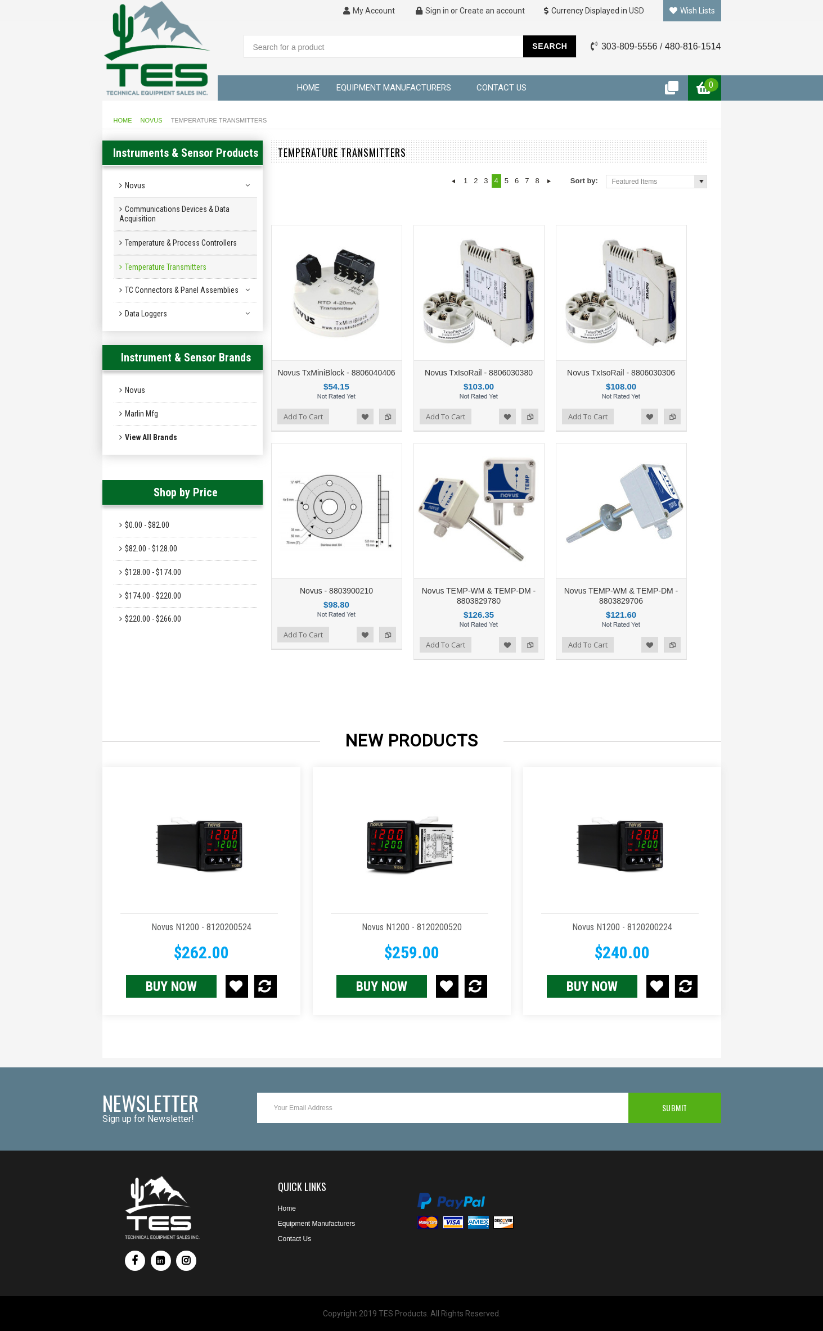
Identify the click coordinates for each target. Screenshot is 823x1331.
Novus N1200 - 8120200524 (201, 927)
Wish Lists (692, 10)
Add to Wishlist (365, 416)
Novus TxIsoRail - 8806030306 (621, 372)
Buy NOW (171, 986)
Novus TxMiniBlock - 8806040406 (336, 372)
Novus (152, 120)
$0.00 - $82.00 (147, 524)
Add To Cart (303, 416)
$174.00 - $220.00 (153, 595)
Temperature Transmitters (165, 266)
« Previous (453, 181)
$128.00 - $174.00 (153, 572)
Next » (549, 181)
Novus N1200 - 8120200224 (622, 927)
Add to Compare (387, 416)
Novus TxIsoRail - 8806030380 (479, 372)
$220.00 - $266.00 (153, 618)
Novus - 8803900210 (336, 590)
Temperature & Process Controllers (181, 242)
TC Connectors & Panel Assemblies (182, 290)
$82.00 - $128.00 (151, 548)
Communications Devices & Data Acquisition (174, 214)
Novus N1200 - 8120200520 (412, 927)
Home (123, 120)
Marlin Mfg (141, 413)
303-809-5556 (629, 46)
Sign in (432, 10)
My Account (369, 10)
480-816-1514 (693, 46)
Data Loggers (146, 313)
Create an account (492, 10)
